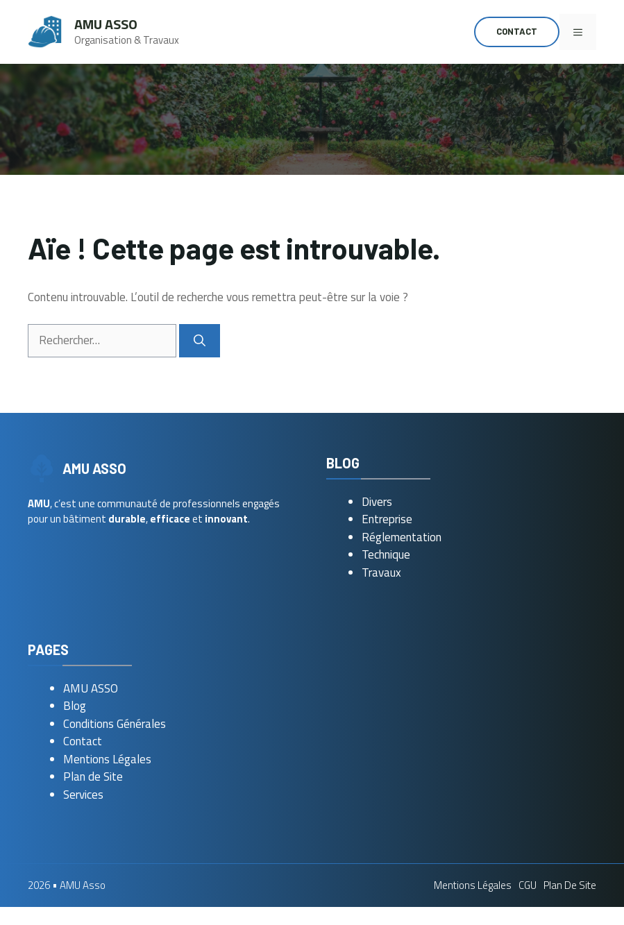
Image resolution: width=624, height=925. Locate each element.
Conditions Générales (114, 724)
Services (83, 795)
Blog (74, 706)
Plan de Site (93, 776)
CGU (527, 885)
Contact (516, 31)
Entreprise (387, 519)
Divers (377, 502)
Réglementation (401, 537)
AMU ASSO (90, 688)
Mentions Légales (107, 759)
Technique (386, 554)
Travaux (381, 572)
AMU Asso (105, 24)
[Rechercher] (199, 340)
